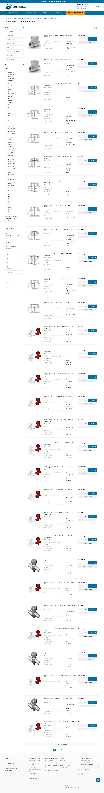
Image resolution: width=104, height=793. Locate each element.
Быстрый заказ (87, 42)
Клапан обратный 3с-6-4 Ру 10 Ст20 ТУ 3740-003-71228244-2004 (59, 676)
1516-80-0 (10, 102)
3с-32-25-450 (11, 178)
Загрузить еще (62, 744)
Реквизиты (8, 770)
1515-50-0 (10, 100)
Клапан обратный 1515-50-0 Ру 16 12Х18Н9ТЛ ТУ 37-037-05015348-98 (58, 254)
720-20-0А (11, 124)
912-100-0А (11, 76)
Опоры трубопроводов (35, 767)
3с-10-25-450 (11, 161)
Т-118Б (9, 135)
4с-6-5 (9, 207)
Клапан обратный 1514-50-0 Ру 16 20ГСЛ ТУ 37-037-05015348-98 (57, 206)
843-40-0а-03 (11, 131)
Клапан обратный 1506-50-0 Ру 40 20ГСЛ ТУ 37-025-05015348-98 (57, 84)
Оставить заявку (81, 8)
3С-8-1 (9, 119)
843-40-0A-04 (12, 133)
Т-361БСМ (10, 143)
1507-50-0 (10, 96)
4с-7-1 (9, 194)
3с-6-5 (9, 183)
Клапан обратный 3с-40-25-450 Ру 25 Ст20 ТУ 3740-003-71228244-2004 (59, 513)
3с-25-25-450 (11, 174)
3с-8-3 (9, 120)
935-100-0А (11, 74)
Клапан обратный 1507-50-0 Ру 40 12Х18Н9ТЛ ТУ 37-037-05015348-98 (58, 157)
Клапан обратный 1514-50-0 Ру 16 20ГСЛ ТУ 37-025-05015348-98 (57, 181)
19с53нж (10, 71)
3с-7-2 (9, 172)
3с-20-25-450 (11, 168)
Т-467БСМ (11, 152)
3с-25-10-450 (11, 176)
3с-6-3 (9, 108)
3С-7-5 (9, 117)
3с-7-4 (9, 115)
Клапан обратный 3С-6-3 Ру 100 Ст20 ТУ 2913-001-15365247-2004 (59, 652)
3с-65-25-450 (11, 185)
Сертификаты (9, 763)
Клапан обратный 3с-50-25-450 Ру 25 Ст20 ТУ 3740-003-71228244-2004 (59, 536)
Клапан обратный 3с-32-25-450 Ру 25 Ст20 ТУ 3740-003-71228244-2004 (58, 490)
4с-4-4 (10, 205)
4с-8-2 (10, 202)
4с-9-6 (9, 213)
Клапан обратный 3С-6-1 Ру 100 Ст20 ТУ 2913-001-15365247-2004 (59, 559)
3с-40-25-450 (11, 179)
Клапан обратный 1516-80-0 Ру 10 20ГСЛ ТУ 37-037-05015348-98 (57, 303)
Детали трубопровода (35, 760)
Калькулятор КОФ (11, 761)
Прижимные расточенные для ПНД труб (56, 767)
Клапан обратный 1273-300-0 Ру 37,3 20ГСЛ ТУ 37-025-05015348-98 (58, 36)
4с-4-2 (10, 198)
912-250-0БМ (11, 82)
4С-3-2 (10, 85)
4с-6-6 (9, 209)
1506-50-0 (10, 95)
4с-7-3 (9, 203)
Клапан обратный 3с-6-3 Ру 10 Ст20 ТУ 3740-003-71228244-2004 (59, 629)
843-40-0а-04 (12, 159)
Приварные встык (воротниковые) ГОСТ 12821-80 (58, 765)
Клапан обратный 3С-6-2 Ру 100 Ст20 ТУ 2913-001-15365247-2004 (59, 606)
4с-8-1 (9, 196)
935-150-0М (11, 78)
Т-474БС (10, 155)
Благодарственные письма (14, 765)
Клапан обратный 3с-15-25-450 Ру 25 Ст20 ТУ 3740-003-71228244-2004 (58, 397)
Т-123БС (10, 139)
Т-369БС (10, 150)
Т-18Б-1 (10, 141)
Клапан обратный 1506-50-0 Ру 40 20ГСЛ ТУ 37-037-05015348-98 (57, 108)
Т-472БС (10, 154)
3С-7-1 (9, 111)
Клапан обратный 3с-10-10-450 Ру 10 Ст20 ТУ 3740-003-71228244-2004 (58, 327)
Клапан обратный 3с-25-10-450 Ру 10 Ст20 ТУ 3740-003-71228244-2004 (58, 443)
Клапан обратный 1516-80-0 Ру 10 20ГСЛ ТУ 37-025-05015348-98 (57, 278)
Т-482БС (10, 157)
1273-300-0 (11, 93)
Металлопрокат (33, 778)
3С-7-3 (9, 113)
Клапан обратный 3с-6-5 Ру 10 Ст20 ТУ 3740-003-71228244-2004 (59, 722)
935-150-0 (10, 80)
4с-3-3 (9, 87)
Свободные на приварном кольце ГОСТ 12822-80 (58, 763)
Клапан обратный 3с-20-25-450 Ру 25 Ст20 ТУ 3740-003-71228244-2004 (59, 420)
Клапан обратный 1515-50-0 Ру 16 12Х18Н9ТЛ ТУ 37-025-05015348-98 (58, 230)
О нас (7, 758)
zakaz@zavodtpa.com (83, 6)
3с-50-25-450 (11, 181)
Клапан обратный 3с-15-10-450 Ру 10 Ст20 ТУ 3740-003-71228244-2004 (58, 373)
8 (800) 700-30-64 (83, 5)
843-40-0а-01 (11, 128)
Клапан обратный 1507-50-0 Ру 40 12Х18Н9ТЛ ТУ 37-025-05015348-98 (58, 133)
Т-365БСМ (11, 146)
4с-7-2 (9, 200)
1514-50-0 (10, 98)
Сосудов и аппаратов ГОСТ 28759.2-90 (55, 760)
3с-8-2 (9, 170)
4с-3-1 (9, 84)
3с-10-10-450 (11, 163)
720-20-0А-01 (11, 126)
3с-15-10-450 (11, 167)
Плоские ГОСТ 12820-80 (51, 770)
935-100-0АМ (11, 72)
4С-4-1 (9, 190)
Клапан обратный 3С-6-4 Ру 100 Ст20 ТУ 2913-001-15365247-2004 (59, 699)
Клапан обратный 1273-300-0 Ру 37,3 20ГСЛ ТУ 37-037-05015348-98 (58, 60)
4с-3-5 (9, 91)
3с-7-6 (9, 189)
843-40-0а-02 (12, 130)
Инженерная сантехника (35, 769)
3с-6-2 (9, 106)
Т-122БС (10, 137)
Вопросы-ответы (11, 768)
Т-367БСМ (11, 148)
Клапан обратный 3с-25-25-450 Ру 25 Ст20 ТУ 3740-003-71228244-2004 (58, 466)
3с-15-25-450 (11, 165)
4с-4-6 (10, 211)
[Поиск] (48, 6)
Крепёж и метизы (34, 775)
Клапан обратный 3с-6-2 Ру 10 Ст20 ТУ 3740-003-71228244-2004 (59, 583)
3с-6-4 (9, 109)
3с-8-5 (9, 122)
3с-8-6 (9, 187)
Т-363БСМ (11, 144)
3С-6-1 (9, 104)
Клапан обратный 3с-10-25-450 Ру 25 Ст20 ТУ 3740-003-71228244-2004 (58, 350)
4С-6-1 (9, 192)
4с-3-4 (9, 89)
